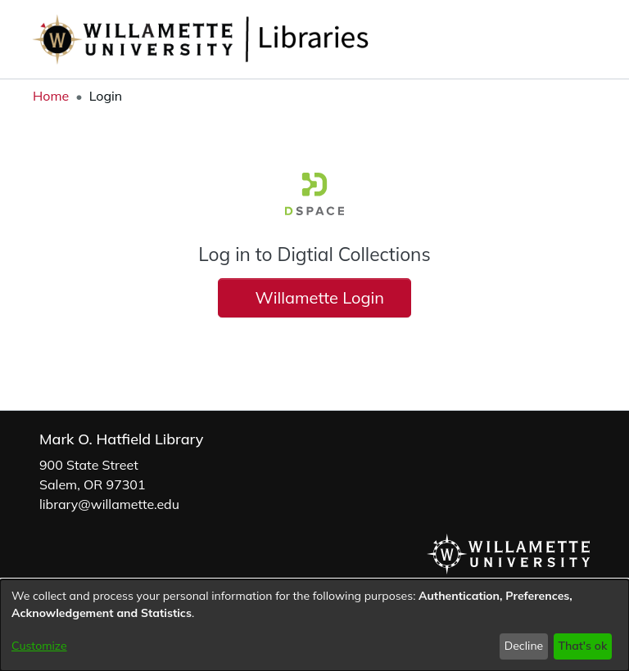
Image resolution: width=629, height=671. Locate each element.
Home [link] (51, 96)
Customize (39, 645)
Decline (524, 645)
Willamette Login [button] (315, 297)
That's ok (582, 645)
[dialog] (314, 625)
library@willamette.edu (109, 504)
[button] (555, 39)
